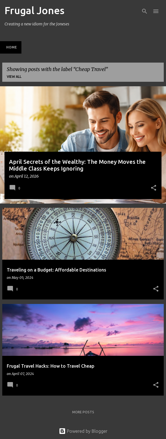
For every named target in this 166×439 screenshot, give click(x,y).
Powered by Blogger (83, 431)
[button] (153, 188)
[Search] (144, 11)
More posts (83, 412)
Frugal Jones (35, 10)
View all (14, 76)
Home (11, 47)
